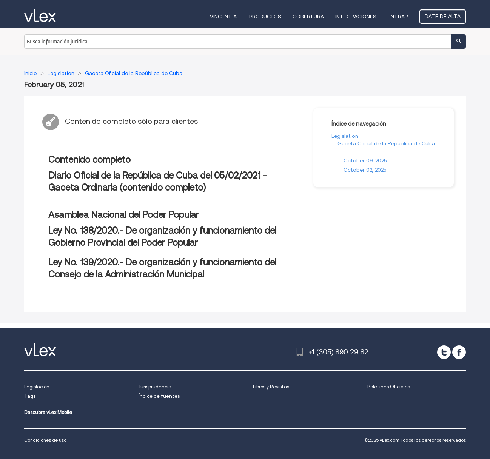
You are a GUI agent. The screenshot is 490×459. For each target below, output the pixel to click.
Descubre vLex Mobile (48, 412)
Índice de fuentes (159, 396)
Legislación (36, 387)
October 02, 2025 (365, 170)
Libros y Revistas (271, 387)
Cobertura (308, 17)
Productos (265, 17)
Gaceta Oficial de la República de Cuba (386, 143)
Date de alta (443, 16)
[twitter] (444, 352)
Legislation (344, 136)
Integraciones (355, 17)
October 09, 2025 (365, 160)
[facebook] (459, 352)
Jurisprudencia (155, 387)
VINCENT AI (224, 17)
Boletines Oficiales (388, 387)
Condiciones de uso (45, 439)
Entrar (398, 17)
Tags (29, 396)
